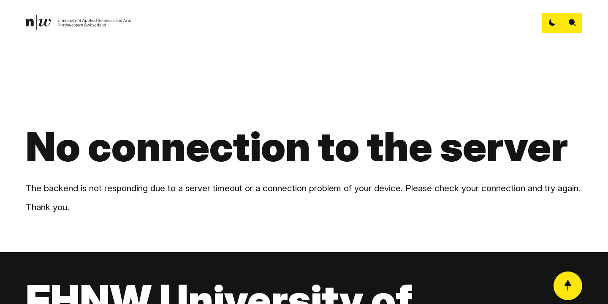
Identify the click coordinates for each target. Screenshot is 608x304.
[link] (78, 22)
